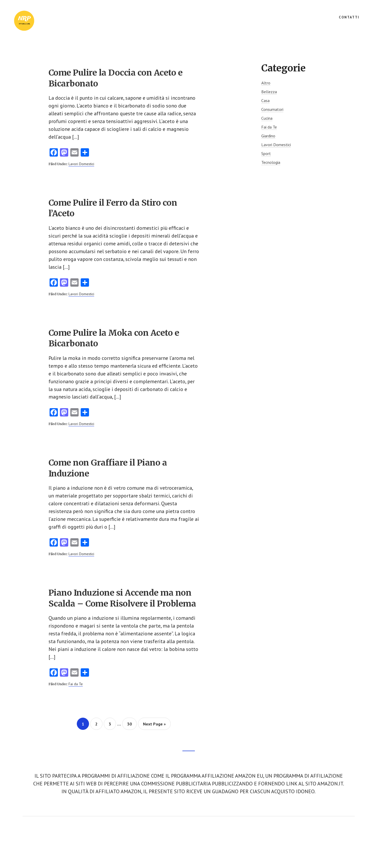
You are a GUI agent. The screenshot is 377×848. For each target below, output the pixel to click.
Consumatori (272, 109)
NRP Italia (52, 20)
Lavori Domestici (81, 163)
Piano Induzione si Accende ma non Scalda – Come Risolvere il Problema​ (122, 598)
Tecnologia (270, 162)
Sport (266, 153)
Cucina (266, 118)
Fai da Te (75, 684)
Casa (265, 100)
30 (131, 724)
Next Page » (154, 726)
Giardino (268, 135)
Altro (265, 82)
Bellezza (269, 91)
